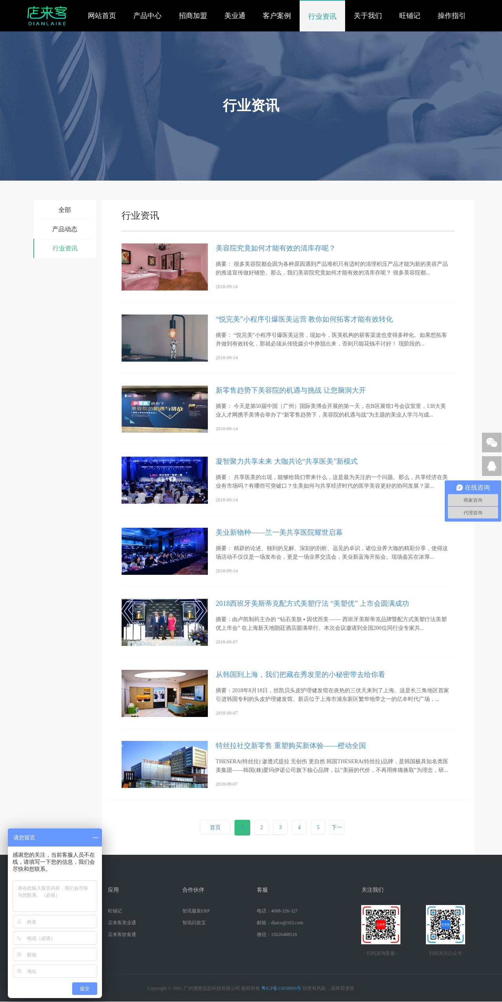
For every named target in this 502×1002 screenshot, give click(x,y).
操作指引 (452, 16)
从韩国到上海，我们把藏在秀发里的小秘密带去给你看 (300, 674)
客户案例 (277, 16)
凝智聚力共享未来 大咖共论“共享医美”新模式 (287, 461)
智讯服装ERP (196, 911)
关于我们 (368, 16)
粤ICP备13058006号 (281, 988)
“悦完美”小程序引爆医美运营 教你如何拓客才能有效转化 (304, 319)
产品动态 (64, 229)
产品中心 (147, 16)
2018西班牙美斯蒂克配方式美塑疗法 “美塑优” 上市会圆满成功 (312, 603)
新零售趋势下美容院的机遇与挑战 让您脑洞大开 (291, 390)
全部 (64, 210)
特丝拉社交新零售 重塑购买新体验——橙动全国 (291, 746)
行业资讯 (322, 16)
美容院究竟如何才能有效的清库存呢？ (276, 248)
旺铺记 (409, 16)
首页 (215, 827)
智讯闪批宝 (194, 922)
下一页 (336, 835)
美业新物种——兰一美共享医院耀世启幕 (279, 532)
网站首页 (102, 16)
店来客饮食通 (122, 934)
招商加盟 (193, 16)
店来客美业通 (122, 922)
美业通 (235, 16)
